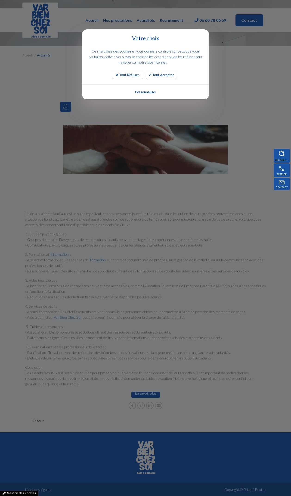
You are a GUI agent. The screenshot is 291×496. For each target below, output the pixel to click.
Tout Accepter (161, 75)
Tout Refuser (127, 75)
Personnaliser (145, 92)
